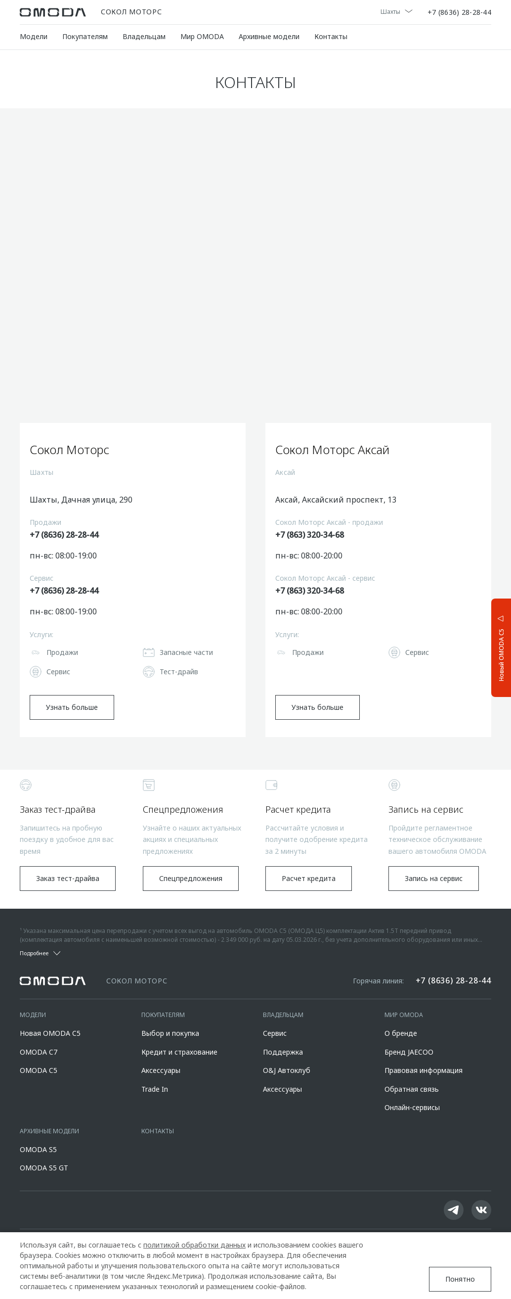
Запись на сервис (434, 878)
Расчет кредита (309, 878)
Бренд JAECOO (408, 1052)
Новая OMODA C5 (50, 1033)
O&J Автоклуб (286, 1070)
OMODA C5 (38, 1070)
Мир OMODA (202, 36)
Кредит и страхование (179, 1052)
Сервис (275, 1033)
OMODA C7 (38, 1052)
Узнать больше (72, 707)
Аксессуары (160, 1070)
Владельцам (144, 36)
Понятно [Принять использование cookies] (460, 1279)
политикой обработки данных (194, 1245)
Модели (33, 36)
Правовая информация (423, 1070)
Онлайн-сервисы (412, 1107)
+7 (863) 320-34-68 (309, 534)
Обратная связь (411, 1089)
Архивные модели (269, 36)
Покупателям (85, 36)
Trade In (154, 1089)
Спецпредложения (190, 878)
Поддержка (283, 1052)
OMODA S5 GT (44, 1167)
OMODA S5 (38, 1149)
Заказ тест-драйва (67, 878)
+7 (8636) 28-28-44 (459, 12)
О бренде (400, 1033)
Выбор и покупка (170, 1033)
